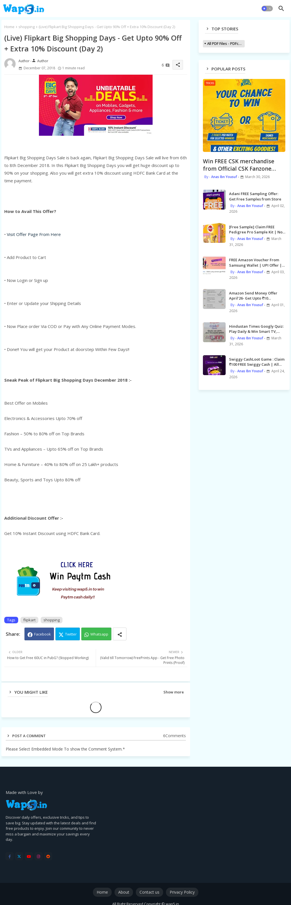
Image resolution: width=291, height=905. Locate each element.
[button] (267, 8)
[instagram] (38, 856)
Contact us (149, 892)
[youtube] (29, 856)
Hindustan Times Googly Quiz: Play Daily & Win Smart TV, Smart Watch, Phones (256, 329)
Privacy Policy (182, 892)
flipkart (29, 619)
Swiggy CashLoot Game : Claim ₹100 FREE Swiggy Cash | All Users (256, 362)
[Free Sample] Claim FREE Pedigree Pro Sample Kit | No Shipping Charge (255, 229)
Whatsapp (99, 634)
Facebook (42, 634)
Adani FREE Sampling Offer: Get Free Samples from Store (255, 196)
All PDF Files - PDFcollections (226, 43)
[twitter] (19, 856)
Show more (173, 692)
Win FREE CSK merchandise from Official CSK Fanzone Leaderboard (238, 165)
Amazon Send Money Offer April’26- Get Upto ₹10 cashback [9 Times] (253, 295)
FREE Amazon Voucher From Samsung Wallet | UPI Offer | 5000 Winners (255, 262)
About (123, 892)
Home (9, 26)
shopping (26, 26)
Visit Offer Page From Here (34, 234)
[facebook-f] (9, 856)
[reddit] (48, 856)
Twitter (71, 634)
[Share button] (119, 634)
